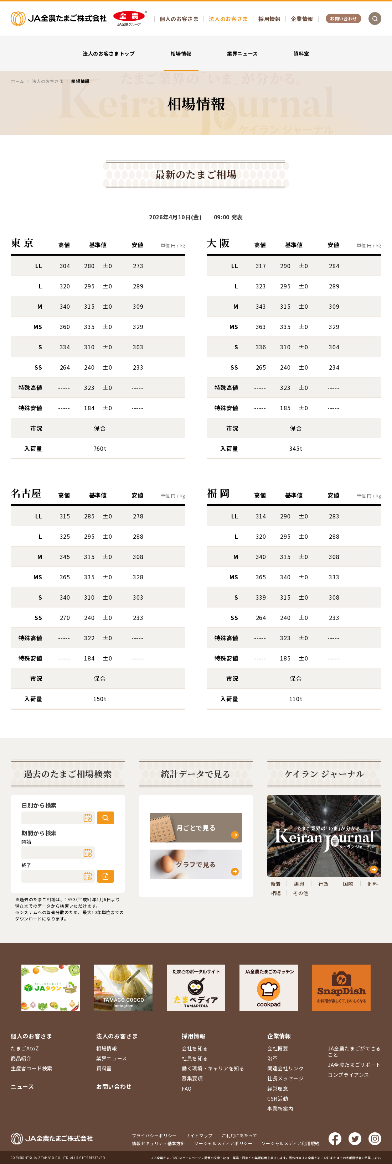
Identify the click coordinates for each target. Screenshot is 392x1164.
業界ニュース (242, 53)
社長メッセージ (285, 1078)
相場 (276, 893)
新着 (276, 883)
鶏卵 (299, 883)
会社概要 (277, 1048)
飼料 (372, 883)
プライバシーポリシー (154, 1135)
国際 (348, 883)
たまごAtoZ (25, 1048)
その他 (301, 893)
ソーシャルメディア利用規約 (291, 1143)
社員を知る (195, 1058)
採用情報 (269, 19)
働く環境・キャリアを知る (213, 1068)
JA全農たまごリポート (354, 1064)
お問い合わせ (343, 18)
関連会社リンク (285, 1068)
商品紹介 (21, 1058)
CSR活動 (277, 1098)
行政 (323, 883)
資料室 (301, 53)
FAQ (187, 1088)
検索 (105, 817)
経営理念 (277, 1088)
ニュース (22, 1086)
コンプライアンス (348, 1074)
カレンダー (88, 817)
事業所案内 (280, 1108)
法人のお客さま (228, 19)
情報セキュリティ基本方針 (159, 1143)
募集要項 (192, 1078)
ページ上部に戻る (376, 979)
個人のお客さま (179, 19)
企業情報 (302, 19)
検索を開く (374, 18)
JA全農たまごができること (354, 1051)
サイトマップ (199, 1135)
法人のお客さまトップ (109, 53)
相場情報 (181, 53)
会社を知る (195, 1048)
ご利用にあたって (239, 1135)
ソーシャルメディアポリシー (223, 1143)
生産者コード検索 (31, 1068)
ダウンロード (105, 876)
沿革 (272, 1058)
